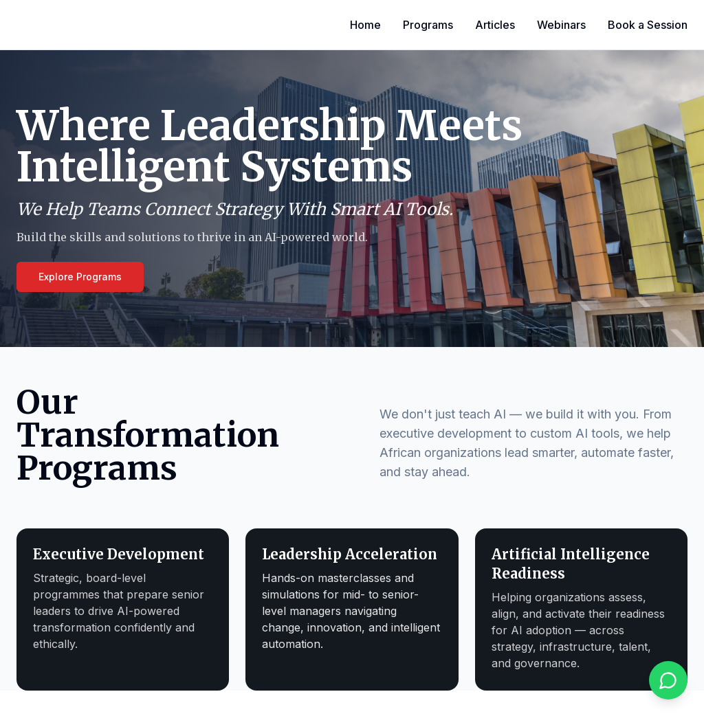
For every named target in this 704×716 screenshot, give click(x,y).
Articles (495, 25)
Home (365, 25)
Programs (428, 25)
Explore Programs (80, 276)
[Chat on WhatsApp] (668, 680)
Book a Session (648, 25)
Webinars (561, 25)
